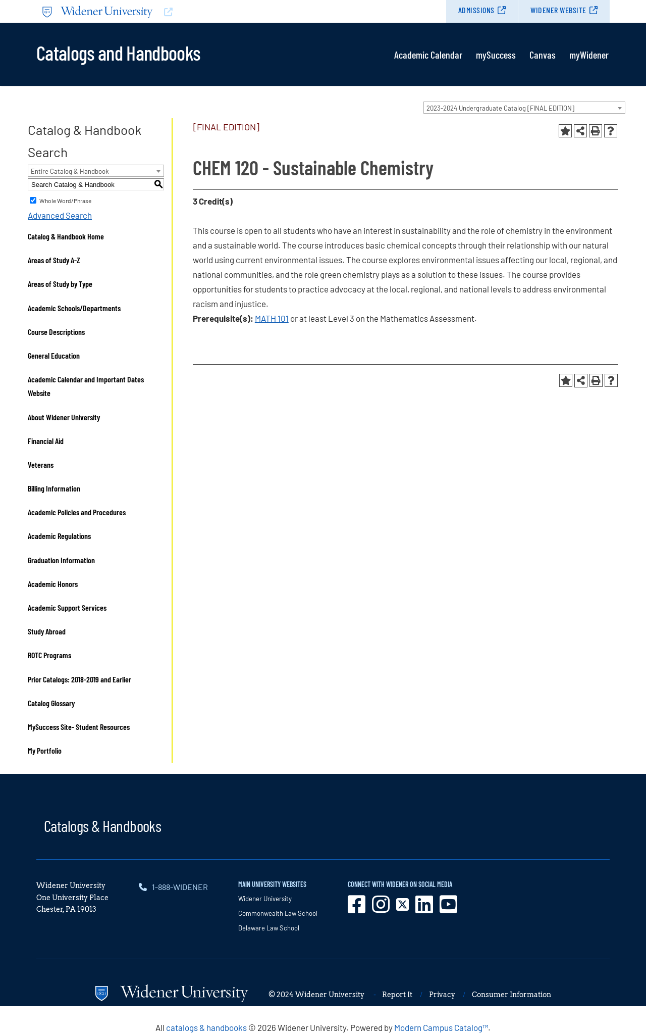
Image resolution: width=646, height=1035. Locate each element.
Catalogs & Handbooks (102, 825)
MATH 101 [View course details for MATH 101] (272, 318)
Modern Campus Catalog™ (441, 1027)
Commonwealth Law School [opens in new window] (277, 913)
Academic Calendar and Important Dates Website (86, 386)
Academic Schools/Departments (74, 308)
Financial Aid (46, 441)
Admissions (476, 10)
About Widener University (64, 417)
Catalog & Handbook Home (66, 236)
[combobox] (524, 108)
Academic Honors (53, 583)
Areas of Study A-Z (54, 260)
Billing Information (54, 488)
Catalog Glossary (51, 703)
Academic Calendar (428, 54)
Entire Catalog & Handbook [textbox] (70, 171)
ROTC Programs (49, 655)
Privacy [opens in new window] (442, 995)
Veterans (40, 464)
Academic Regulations (59, 535)
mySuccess (496, 54)
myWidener (589, 54)
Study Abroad (47, 631)
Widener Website (558, 10)
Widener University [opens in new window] (265, 899)
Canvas (542, 54)
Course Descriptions (56, 331)
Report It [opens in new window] (397, 995)
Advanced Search (60, 215)
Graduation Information (61, 560)
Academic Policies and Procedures (77, 512)
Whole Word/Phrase (65, 200)
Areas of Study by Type (60, 283)
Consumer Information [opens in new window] (511, 995)
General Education (54, 355)
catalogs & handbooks (206, 1027)
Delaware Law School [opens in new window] (268, 928)
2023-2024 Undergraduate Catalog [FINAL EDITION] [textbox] (500, 108)
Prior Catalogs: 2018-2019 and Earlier (79, 679)
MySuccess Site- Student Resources (79, 726)
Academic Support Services (67, 607)
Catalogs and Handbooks (118, 52)
